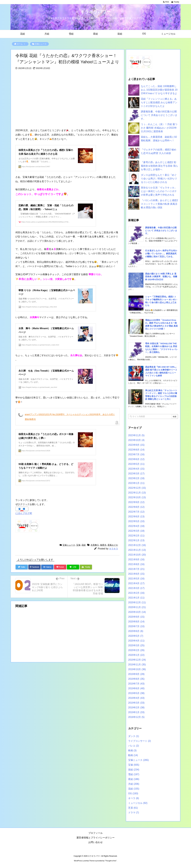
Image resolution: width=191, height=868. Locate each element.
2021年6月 (136, 574)
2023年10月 (136, 440)
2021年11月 (137, 550)
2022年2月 (136, 535)
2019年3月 (136, 702)
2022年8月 (136, 507)
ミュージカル (137, 803)
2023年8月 (136, 449)
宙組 (133, 769)
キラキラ (113, 548)
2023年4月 (136, 468)
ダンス (133, 736)
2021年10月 (137, 554)
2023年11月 (136, 435)
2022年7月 (136, 511)
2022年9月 (136, 502)
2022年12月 (137, 488)
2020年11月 (137, 607)
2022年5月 (136, 521)
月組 (133, 784)
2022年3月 (136, 531)
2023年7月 (136, 454)
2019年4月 (136, 698)
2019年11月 (137, 664)
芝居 (133, 808)
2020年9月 (136, 617)
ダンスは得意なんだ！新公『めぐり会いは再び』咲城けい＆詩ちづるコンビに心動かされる (159, 178)
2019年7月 (136, 683)
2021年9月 (136, 559)
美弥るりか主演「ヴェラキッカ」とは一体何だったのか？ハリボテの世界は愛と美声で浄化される (159, 191)
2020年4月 (136, 640)
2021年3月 (136, 588)
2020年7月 (136, 626)
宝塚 (78, 545)
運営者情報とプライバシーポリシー (95, 837)
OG (133, 793)
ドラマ (133, 812)
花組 (83, 545)
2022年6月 (136, 516)
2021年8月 (136, 564)
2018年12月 (136, 717)
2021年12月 (137, 545)
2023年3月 (136, 473)
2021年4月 (136, 583)
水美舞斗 (95, 545)
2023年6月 (136, 459)
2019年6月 (136, 688)
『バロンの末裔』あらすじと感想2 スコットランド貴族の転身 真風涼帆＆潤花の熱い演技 (159, 204)
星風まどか (113, 545)
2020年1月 (136, 655)
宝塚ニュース (41, 44)
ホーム (20, 44)
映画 (132, 750)
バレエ (133, 745)
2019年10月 (137, 669)
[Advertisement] (67, 99)
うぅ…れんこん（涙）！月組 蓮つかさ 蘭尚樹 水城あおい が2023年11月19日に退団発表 (159, 128)
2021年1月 (136, 597)
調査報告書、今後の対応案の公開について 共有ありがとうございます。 (159, 115)
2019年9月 (136, 674)
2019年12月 (137, 659)
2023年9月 (136, 445)
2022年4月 (136, 526)
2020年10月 (137, 612)
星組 (133, 779)
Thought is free (110, 861)
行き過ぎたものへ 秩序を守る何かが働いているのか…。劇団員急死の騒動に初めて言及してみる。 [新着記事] (161, 253)
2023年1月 (136, 483)
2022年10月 (137, 497)
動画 (133, 755)
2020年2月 (136, 650)
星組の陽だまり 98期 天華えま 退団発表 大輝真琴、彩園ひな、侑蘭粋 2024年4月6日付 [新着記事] (161, 276)
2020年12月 (137, 602)
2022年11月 (137, 492)
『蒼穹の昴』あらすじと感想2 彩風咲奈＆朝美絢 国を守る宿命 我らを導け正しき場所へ (159, 166)
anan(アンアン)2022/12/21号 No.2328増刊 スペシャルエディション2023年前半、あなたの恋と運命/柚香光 (70, 416)
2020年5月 (135, 636)
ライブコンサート (139, 741)
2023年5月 (136, 464)
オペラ (133, 798)
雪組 (133, 774)
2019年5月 (136, 693)
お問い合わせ (95, 842)
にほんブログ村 (23, 513)
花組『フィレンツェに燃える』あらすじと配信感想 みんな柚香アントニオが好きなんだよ (159, 102)
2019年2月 (136, 707)
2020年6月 (135, 631)
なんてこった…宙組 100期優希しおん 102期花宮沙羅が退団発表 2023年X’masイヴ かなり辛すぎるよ (159, 90)
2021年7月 (136, 569)
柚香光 (103, 545)
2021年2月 (136, 593)
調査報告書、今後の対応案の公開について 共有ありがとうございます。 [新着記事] (161, 230)
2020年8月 (136, 621)
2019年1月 (136, 712)
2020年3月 (136, 645)
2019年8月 (136, 679)
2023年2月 (136, 478)
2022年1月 (136, 540)
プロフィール (95, 833)
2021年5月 (136, 578)
